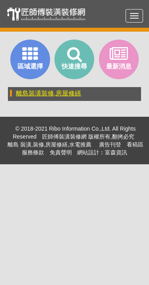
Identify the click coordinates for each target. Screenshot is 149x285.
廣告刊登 (110, 144)
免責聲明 (61, 152)
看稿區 (135, 144)
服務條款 (33, 152)
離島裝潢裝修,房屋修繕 (48, 93)
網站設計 (88, 152)
